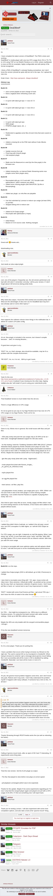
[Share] (48, 49)
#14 (51, 642)
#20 (51, 805)
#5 (51, 296)
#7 (51, 334)
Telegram (17, 844)
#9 (51, 395)
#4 (51, 276)
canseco (8, 862)
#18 (51, 749)
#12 (51, 563)
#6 (51, 316)
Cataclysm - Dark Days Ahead (25, 836)
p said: (4, 700)
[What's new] (47, 3)
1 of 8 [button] (20, 815)
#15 (51, 672)
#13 (51, 609)
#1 (51, 49)
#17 (51, 732)
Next (27, 815)
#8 (51, 373)
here (10, 496)
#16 (51, 696)
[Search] (51, 3)
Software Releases (16, 830)
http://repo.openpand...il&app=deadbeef (24, 78)
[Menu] (2, 2)
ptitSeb (5, 31)
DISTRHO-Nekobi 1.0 (21, 860)
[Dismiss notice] (50, 8)
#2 (51, 238)
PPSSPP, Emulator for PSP (24, 828)
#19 (51, 767)
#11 (51, 521)
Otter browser (18, 852)
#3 (51, 261)
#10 (51, 425)
